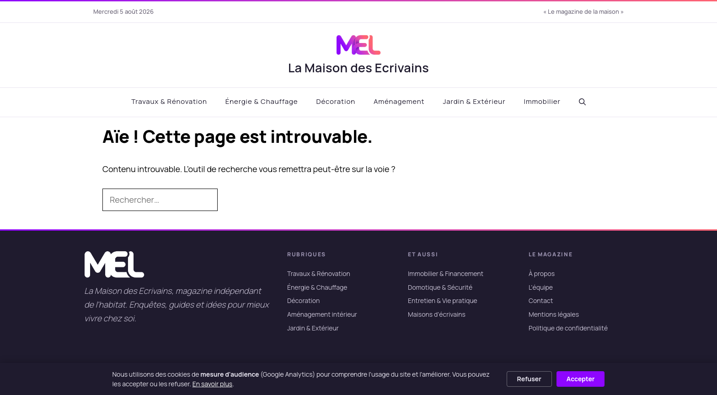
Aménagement (399, 101)
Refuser (529, 378)
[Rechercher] (232, 200)
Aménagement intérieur (322, 314)
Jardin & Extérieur (474, 101)
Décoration (335, 101)
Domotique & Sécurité (440, 287)
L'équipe (541, 287)
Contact (541, 301)
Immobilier (542, 101)
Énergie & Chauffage (261, 101)
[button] (582, 102)
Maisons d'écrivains (437, 314)
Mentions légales (554, 314)
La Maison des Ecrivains (358, 67)
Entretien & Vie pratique (442, 301)
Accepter (581, 378)
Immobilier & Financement (445, 273)
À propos (542, 273)
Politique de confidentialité (568, 328)
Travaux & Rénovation (169, 101)
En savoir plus (212, 383)
